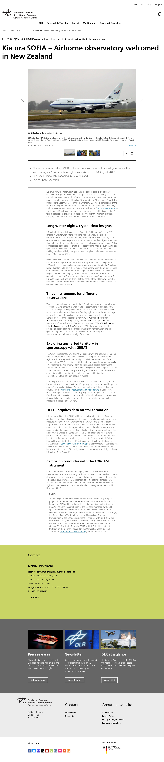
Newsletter (70, 716)
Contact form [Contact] (70, 712)
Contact (35, 597)
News (19, 31)
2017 (26, 31)
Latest (75, 22)
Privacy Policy (108, 716)
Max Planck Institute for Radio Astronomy (79, 389)
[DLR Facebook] (29, 751)
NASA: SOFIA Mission (106, 208)
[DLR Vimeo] (51, 751)
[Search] (159, 14)
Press (136, 4)
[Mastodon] (38, 751)
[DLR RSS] (68, 751)
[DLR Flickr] (60, 751)
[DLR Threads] (42, 751)
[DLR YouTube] (47, 751)
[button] (82, 109)
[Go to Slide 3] (94, 153)
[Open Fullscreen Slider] (132, 154)
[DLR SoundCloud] (64, 751)
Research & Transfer (57, 22)
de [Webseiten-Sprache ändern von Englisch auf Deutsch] (156, 4)
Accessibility (146, 4)
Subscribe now (38, 680)
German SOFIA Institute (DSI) (73, 443)
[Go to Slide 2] (82, 153)
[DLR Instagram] (55, 751)
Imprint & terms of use (111, 723)
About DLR (109, 680)
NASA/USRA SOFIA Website (72, 531)
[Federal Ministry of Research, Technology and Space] (114, 755)
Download (132, 145)
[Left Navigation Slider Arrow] (31, 99)
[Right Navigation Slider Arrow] (133, 99)
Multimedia (89, 22)
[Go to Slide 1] (69, 153)
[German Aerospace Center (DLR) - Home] (21, 13)
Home (4, 31)
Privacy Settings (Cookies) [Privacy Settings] (113, 719)
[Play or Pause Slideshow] (126, 154)
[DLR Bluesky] (34, 751)
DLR (41, 22)
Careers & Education (110, 22)
